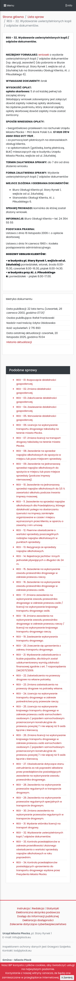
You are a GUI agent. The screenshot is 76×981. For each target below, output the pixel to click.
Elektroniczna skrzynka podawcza (38, 912)
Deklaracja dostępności (37, 920)
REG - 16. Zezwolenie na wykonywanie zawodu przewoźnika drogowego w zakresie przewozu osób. (38, 586)
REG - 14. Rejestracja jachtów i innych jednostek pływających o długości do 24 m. (40, 560)
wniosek (44, 55)
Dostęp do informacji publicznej (38, 916)
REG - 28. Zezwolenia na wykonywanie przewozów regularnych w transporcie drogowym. (38, 788)
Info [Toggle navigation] (69, 5)
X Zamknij (67, 977)
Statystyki (52, 908)
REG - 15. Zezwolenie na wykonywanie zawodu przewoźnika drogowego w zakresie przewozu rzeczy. (38, 573)
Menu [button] (9, 5)
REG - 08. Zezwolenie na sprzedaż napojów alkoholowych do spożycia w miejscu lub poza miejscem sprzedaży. (39, 454)
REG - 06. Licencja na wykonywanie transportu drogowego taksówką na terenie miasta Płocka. (37, 429)
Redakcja (38, 908)
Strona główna (13, 17)
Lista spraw (36, 17)
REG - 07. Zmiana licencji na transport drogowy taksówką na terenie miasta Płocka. (38, 441)
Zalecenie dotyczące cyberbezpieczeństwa (38, 924)
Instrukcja (23, 908)
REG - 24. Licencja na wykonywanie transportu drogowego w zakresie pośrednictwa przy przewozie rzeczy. (37, 697)
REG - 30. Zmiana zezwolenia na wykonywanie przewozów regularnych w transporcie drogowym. (40, 814)
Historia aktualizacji (19, 342)
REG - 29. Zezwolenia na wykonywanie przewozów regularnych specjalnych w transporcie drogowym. (39, 801)
